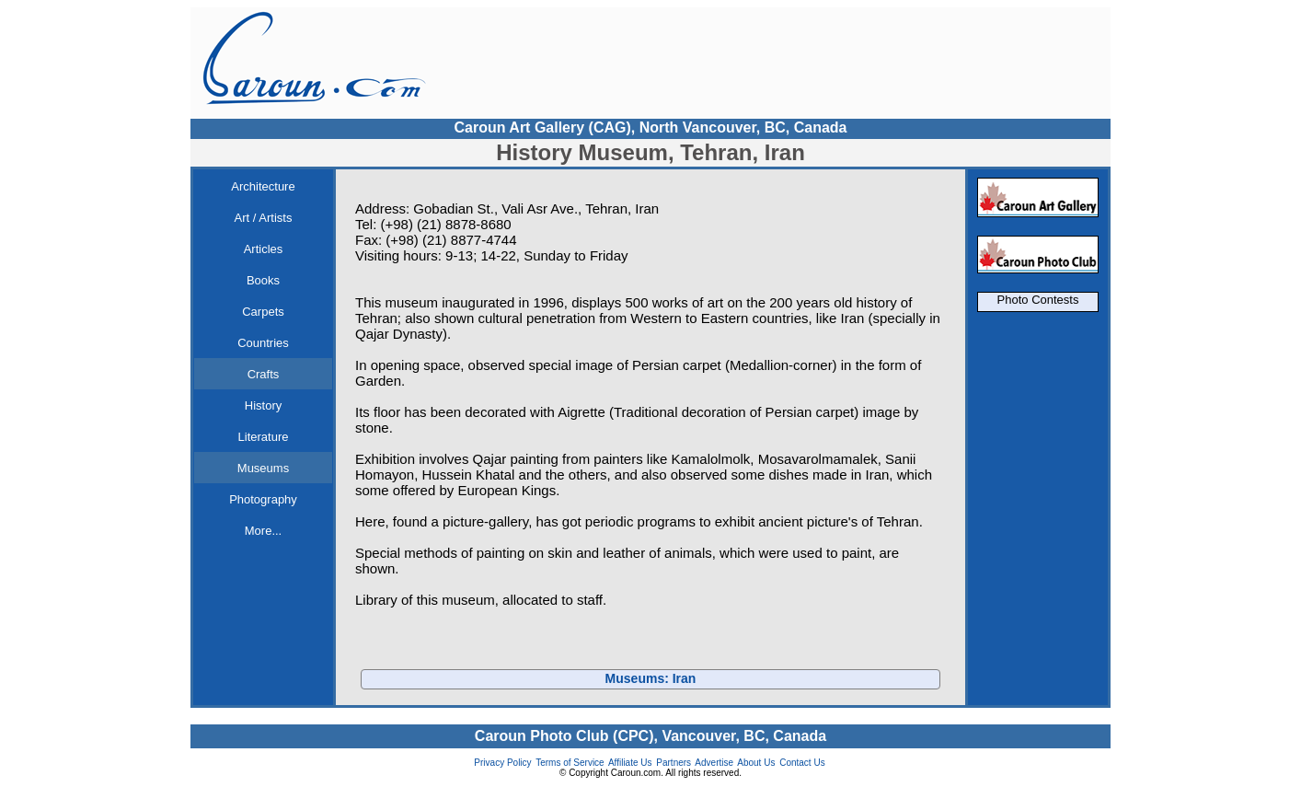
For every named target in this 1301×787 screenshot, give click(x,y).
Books (263, 280)
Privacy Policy (502, 763)
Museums (263, 468)
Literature (263, 437)
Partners (673, 763)
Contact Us (801, 763)
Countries (263, 343)
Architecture (262, 186)
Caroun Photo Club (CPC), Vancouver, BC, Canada (650, 736)
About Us (756, 763)
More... (263, 531)
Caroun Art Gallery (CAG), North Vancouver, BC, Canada (650, 127)
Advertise (714, 763)
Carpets (263, 311)
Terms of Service (569, 763)
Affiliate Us (630, 763)
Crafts (264, 374)
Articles (263, 249)
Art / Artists (264, 218)
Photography (263, 499)
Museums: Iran (651, 678)
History (263, 405)
